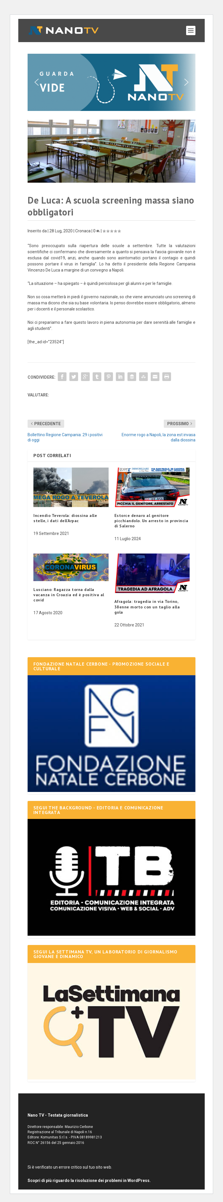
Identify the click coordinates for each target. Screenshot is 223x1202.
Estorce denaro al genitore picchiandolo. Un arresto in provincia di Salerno (151, 521)
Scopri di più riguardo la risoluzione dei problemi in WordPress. (89, 1180)
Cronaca (83, 231)
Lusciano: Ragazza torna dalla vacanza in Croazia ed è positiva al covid (68, 595)
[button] (111, 82)
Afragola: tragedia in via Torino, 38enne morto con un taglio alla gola (147, 607)
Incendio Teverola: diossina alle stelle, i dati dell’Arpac (65, 518)
